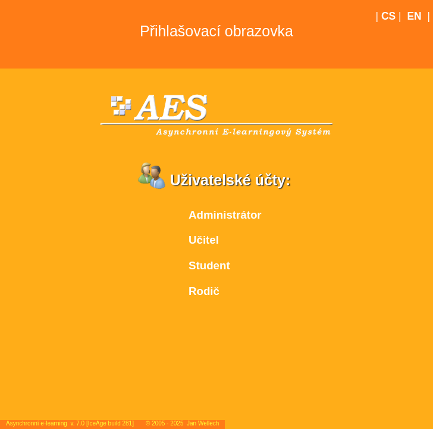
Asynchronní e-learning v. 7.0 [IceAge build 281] (70, 423)
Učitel (204, 240)
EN (414, 16)
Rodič (204, 291)
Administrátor (225, 215)
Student (209, 265)
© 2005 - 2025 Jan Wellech (182, 423)
